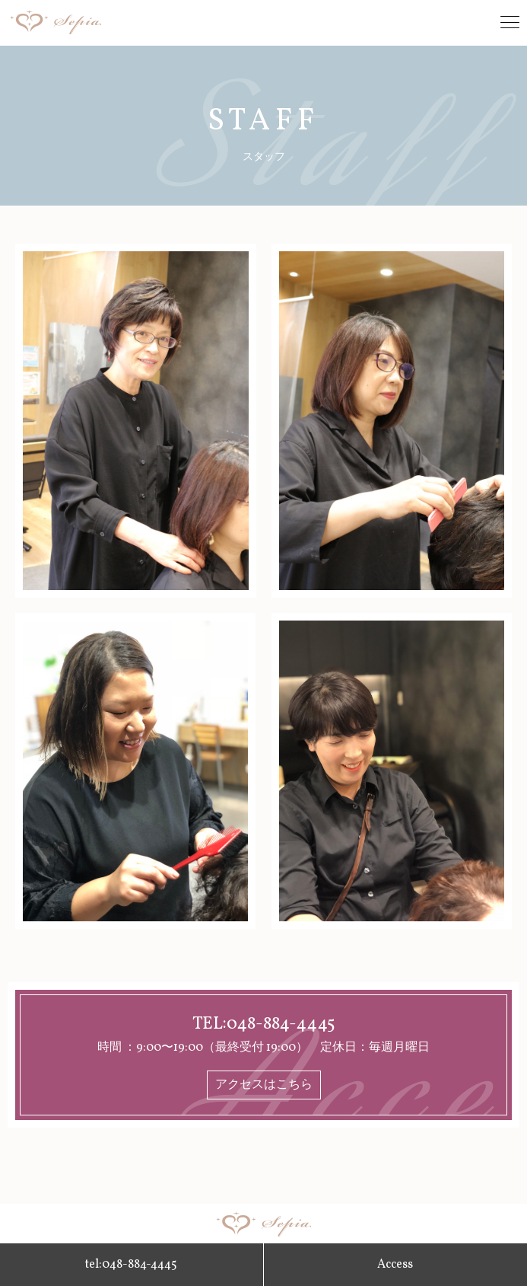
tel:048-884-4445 (131, 1264)
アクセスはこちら (264, 1085)
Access (395, 1264)
